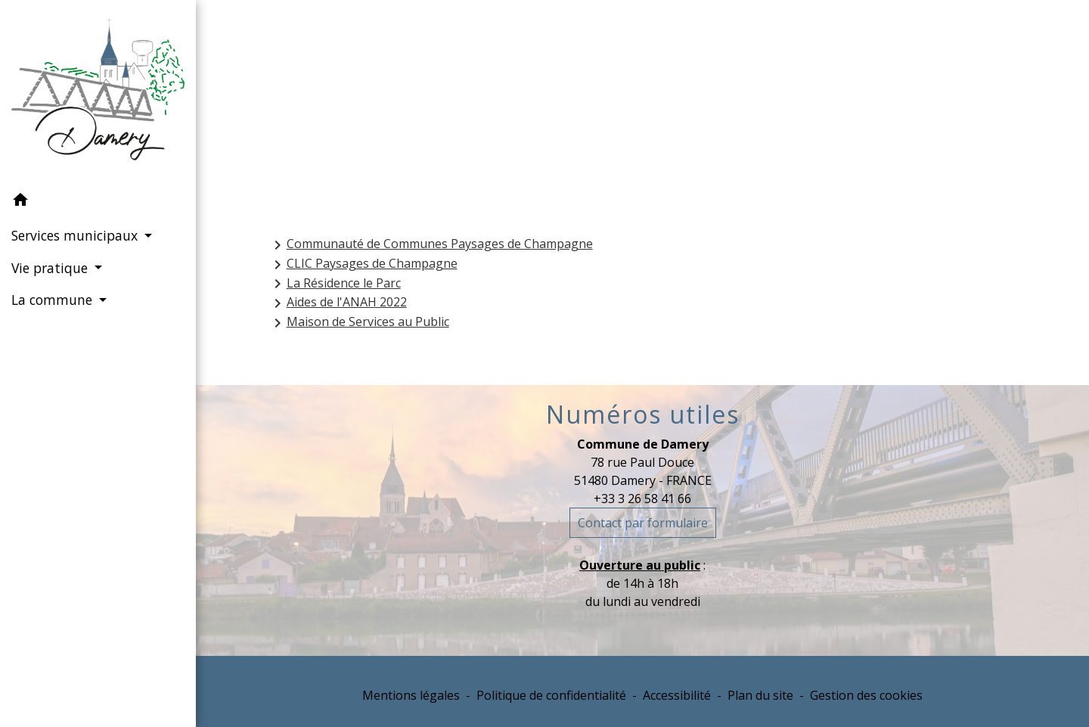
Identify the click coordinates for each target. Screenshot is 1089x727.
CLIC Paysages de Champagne (363, 264)
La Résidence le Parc (334, 284)
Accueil (470, 108)
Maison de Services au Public (358, 322)
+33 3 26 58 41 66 (642, 498)
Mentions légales (411, 695)
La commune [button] (53, 299)
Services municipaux (597, 108)
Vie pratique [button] (51, 268)
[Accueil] (98, 92)
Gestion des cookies (866, 695)
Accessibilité (677, 695)
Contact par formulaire (643, 522)
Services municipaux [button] (76, 235)
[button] (98, 202)
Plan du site (760, 695)
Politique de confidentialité (551, 695)
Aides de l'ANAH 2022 (337, 303)
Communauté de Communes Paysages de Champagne (430, 244)
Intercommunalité (769, 108)
